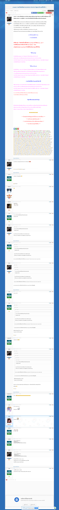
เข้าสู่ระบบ (36, 0)
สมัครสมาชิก (42, 0)
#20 (14, 468)
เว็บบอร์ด (48, 0)
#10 (14, 291)
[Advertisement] (13, 487)
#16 (14, 416)
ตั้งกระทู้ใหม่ (51, 10)
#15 (14, 404)
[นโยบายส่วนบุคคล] (31, 508)
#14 (14, 393)
